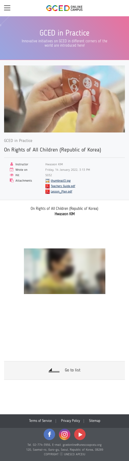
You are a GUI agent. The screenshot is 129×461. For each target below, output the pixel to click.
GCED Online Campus (65, 8)
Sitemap (94, 421)
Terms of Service (40, 421)
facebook (49, 434)
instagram (65, 434)
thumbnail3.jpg (61, 180)
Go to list (72, 370)
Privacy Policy (70, 421)
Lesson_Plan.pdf (61, 191)
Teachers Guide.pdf (63, 186)
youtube (80, 434)
